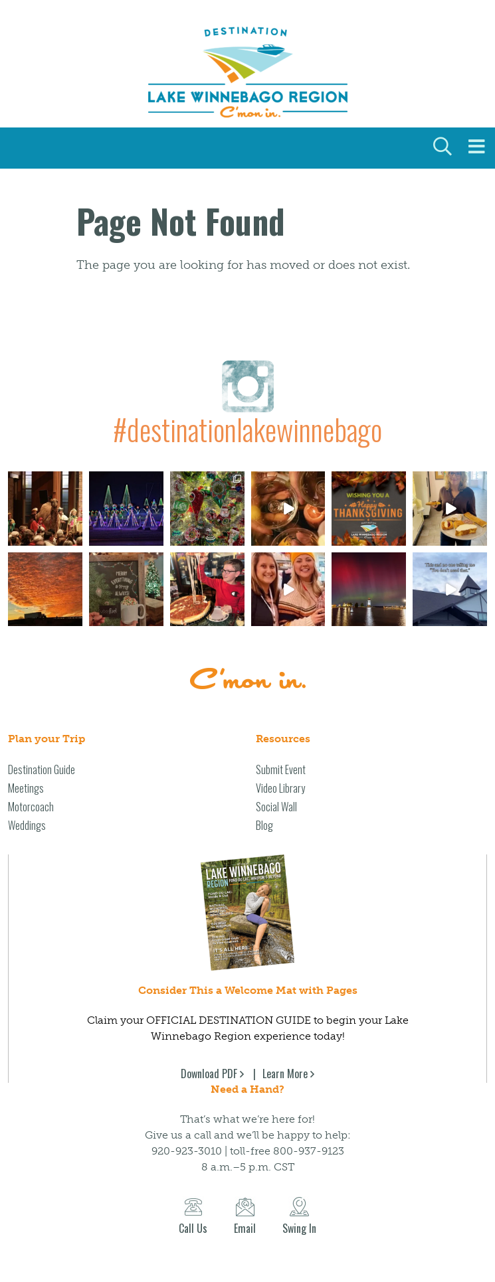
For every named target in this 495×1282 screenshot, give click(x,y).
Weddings (27, 825)
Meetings (26, 788)
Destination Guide (41, 769)
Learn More (285, 1074)
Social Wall (276, 807)
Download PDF (209, 1074)
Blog (264, 825)
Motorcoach (31, 807)
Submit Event (281, 769)
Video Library (280, 788)
